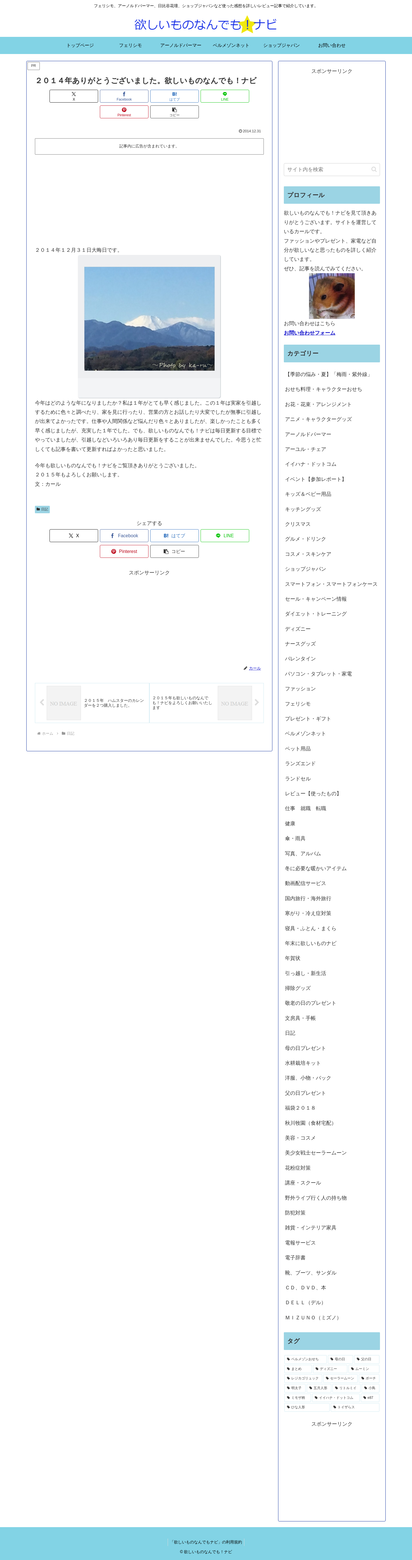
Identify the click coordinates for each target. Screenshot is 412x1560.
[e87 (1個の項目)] (370, 1398)
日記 (42, 494)
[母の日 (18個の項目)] (340, 1359)
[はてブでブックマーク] (130, 96)
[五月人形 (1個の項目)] (319, 1388)
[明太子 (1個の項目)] (295, 1388)
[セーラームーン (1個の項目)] (340, 1378)
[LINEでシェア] (168, 96)
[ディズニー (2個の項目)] (330, 1369)
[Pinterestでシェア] (207, 96)
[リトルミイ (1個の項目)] (346, 1388)
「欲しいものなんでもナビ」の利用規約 (206, 1542)
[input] (332, 169)
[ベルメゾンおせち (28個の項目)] (305, 1359)
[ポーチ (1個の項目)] (369, 1378)
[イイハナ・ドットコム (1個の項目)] (335, 1398)
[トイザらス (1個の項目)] (355, 1407)
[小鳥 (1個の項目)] (370, 1388)
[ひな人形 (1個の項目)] (307, 1407)
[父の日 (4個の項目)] (366, 1359)
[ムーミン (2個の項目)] (363, 1369)
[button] (245, 96)
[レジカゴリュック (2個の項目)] (303, 1378)
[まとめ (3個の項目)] (298, 1369)
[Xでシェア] (53, 96)
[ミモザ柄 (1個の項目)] (297, 1398)
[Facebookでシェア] (91, 96)
